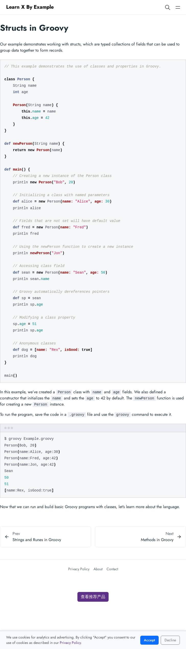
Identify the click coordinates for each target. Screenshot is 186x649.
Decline (170, 640)
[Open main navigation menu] (178, 7)
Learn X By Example (30, 7)
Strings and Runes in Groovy (37, 540)
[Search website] (168, 7)
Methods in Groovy (157, 540)
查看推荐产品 (93, 597)
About (98, 569)
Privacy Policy (78, 569)
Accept (149, 640)
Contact (112, 569)
